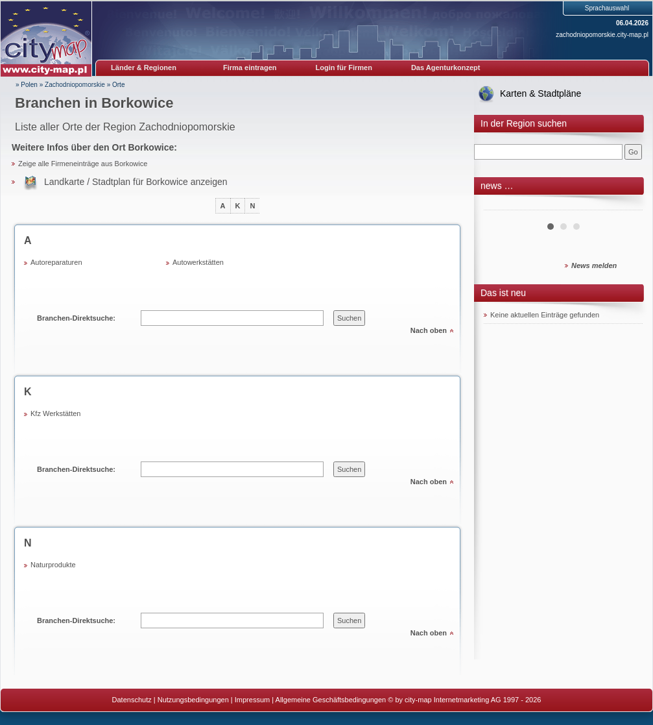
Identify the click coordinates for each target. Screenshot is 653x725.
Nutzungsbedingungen (193, 700)
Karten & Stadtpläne (540, 93)
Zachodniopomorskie (75, 84)
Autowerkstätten (198, 262)
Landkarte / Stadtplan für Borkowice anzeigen (136, 182)
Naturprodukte (53, 565)
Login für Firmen (344, 67)
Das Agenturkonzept (446, 67)
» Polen (27, 84)
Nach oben (428, 330)
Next (625, 205)
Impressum (252, 700)
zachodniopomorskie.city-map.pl (602, 34)
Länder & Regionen (143, 67)
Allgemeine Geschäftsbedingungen (331, 700)
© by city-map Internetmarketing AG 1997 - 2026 (464, 700)
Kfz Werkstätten (55, 413)
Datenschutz (132, 700)
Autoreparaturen (56, 262)
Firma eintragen (250, 67)
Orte (118, 84)
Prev (500, 205)
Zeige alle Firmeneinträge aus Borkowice (82, 163)
